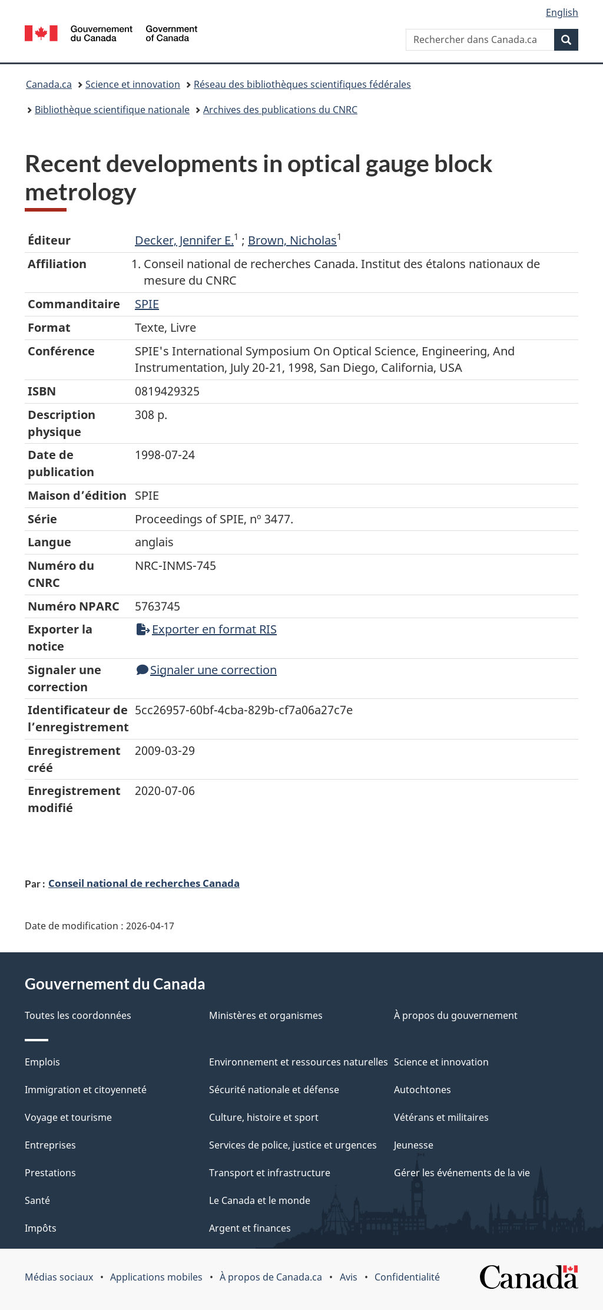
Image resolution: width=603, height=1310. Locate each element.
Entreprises (50, 1145)
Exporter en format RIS (207, 629)
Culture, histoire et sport (264, 1117)
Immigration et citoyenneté (86, 1089)
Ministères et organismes (266, 1015)
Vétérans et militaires (441, 1117)
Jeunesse (413, 1145)
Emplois (42, 1061)
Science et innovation (132, 84)
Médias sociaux (59, 1277)
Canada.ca (49, 84)
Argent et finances (250, 1228)
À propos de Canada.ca (271, 1277)
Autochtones (422, 1089)
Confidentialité (407, 1277)
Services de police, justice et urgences (293, 1145)
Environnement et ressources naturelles (298, 1061)
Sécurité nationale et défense (274, 1089)
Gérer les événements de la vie (462, 1172)
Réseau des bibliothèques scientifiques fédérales (302, 84)
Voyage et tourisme (68, 1117)
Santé (37, 1200)
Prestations (50, 1172)
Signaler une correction (207, 670)
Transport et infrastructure (269, 1172)
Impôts (41, 1228)
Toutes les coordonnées (78, 1015)
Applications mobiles (156, 1277)
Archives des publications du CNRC (280, 109)
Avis (348, 1277)
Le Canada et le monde (259, 1200)
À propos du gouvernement (456, 1015)
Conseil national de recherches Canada (144, 883)
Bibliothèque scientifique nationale (112, 109)
